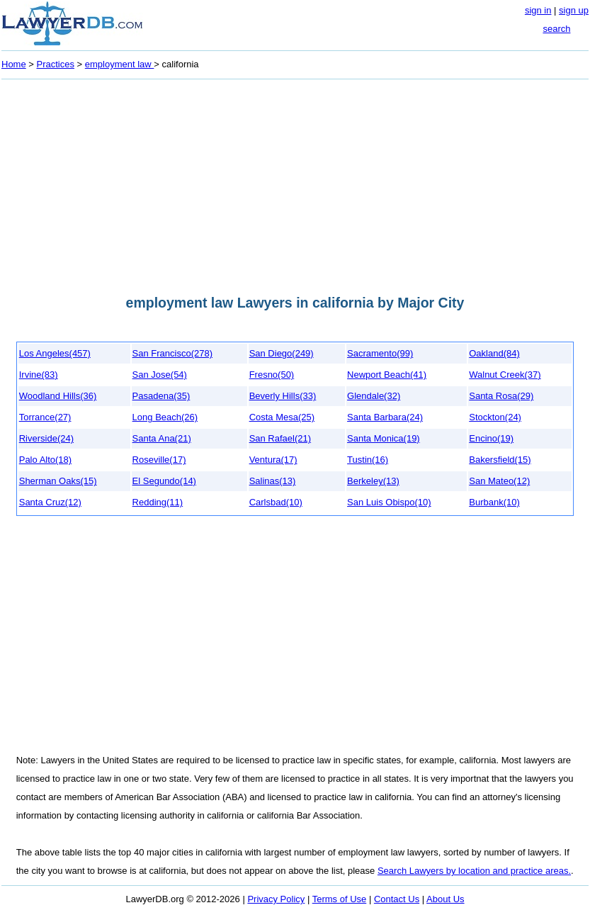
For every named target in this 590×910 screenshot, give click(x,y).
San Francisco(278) (172, 353)
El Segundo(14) (164, 481)
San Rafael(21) (280, 438)
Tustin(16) (367, 459)
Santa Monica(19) (383, 438)
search (556, 28)
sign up (574, 10)
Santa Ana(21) (161, 438)
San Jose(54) (159, 374)
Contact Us (396, 899)
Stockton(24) (495, 417)
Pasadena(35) (161, 396)
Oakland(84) (494, 353)
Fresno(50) (272, 374)
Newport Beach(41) (386, 374)
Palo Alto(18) (45, 459)
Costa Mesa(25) (281, 417)
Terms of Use (339, 899)
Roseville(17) (159, 459)
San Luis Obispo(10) (389, 502)
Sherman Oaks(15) (58, 481)
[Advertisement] (295, 183)
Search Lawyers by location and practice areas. (474, 870)
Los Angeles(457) (55, 353)
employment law (119, 64)
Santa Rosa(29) (501, 396)
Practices (55, 64)
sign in (538, 10)
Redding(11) (157, 502)
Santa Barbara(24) (385, 417)
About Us (445, 899)
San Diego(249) (281, 353)
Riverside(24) (46, 438)
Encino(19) (491, 438)
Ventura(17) (273, 459)
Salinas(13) (272, 481)
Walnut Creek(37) (504, 374)
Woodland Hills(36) (58, 396)
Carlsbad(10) (275, 502)
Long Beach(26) (165, 417)
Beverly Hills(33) (283, 396)
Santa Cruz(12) (50, 502)
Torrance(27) (45, 417)
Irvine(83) (38, 374)
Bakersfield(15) (500, 459)
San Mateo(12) (499, 481)
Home (13, 64)
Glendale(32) (373, 396)
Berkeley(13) (373, 481)
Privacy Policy (276, 899)
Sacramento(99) (380, 353)
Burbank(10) (494, 502)
